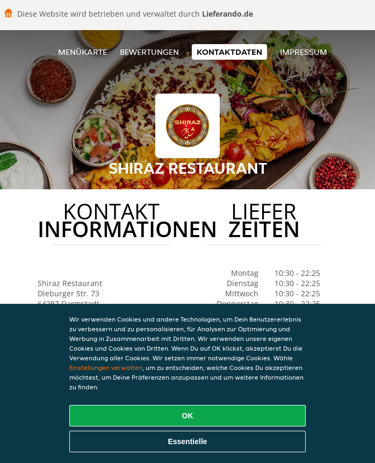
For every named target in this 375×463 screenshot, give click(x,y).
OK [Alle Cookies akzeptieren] (187, 415)
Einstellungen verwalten (105, 368)
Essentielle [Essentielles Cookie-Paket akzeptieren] (187, 441)
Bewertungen (149, 52)
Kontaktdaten (229, 52)
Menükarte (82, 52)
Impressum (303, 52)
